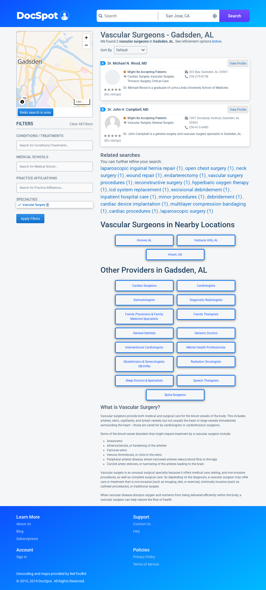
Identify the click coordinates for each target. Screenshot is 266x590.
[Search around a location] (188, 16)
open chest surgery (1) (209, 168)
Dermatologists (144, 300)
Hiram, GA (175, 254)
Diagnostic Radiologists (206, 300)
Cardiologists (206, 285)
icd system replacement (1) (139, 190)
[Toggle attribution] (22, 102)
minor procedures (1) (182, 197)
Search (234, 16)
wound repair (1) (144, 175)
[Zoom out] (86, 45)
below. (217, 41)
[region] (55, 69)
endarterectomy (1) (185, 175)
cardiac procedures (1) (133, 211)
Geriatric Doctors (206, 333)
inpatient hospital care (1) (128, 197)
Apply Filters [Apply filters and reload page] (30, 219)
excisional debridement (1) (200, 190)
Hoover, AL (144, 240)
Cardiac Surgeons (144, 285)
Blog (19, 531)
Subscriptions (27, 539)
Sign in (21, 557)
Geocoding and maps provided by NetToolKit (51, 574)
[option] (57, 205)
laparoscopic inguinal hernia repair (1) (141, 168)
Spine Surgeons (175, 395)
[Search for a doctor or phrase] (127, 16)
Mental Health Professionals (205, 347)
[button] (130, 50)
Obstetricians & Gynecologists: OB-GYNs (144, 364)
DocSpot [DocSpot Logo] (41, 15)
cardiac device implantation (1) (134, 204)
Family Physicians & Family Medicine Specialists (144, 316)
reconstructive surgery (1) (162, 182)
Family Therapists (206, 314)
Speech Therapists (206, 380)
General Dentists (144, 333)
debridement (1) (224, 197)
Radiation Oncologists (206, 361)
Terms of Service (146, 564)
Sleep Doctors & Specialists (144, 380)
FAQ (136, 531)
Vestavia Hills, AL (206, 240)
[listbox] (54, 205)
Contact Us (142, 524)
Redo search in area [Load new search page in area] (35, 112)
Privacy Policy (144, 557)
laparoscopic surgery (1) (186, 211)
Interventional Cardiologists (144, 347)
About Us (23, 524)
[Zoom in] (86, 37)
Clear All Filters (81, 124)
